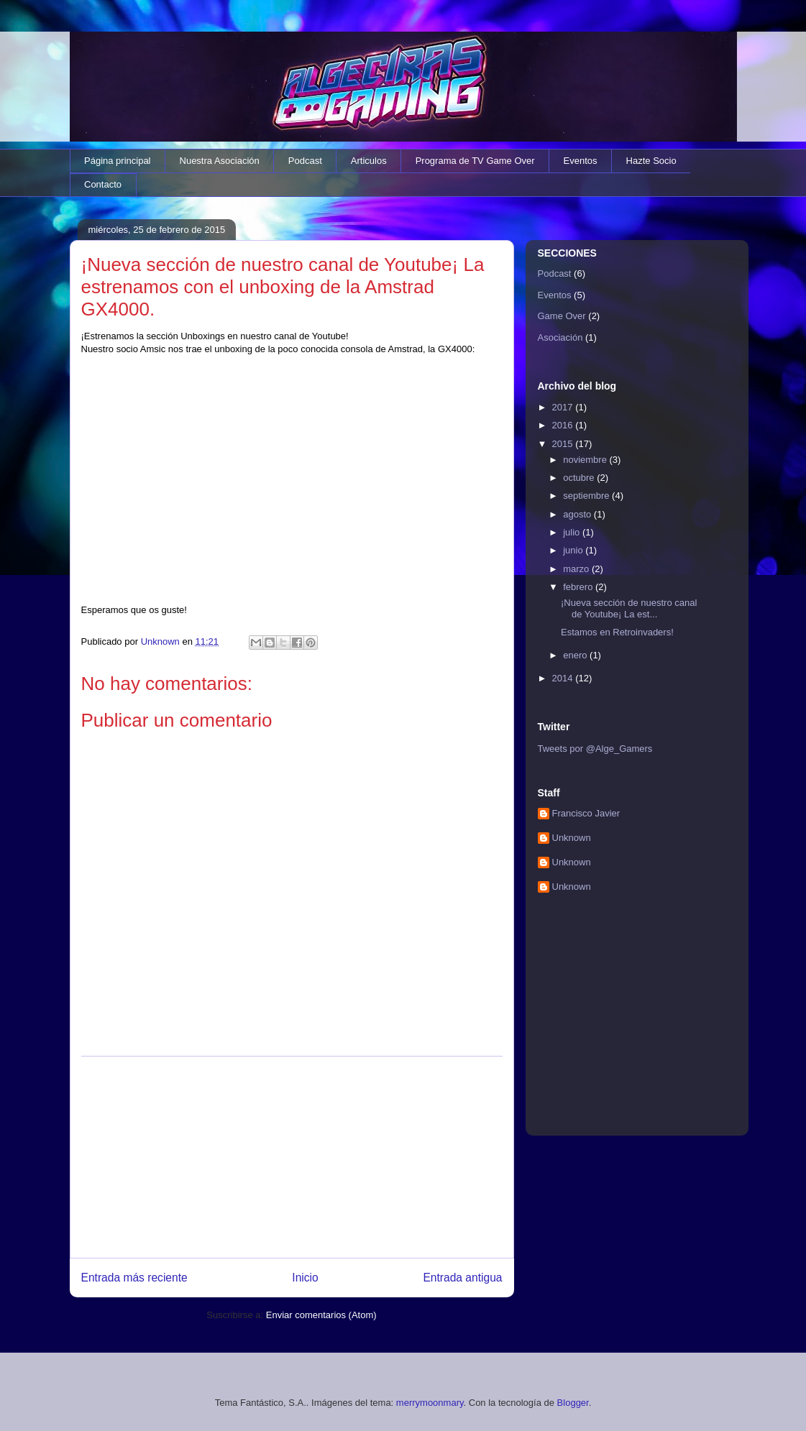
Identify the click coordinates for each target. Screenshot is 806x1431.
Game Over (562, 315)
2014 (564, 678)
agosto (578, 514)
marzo (577, 568)
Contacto (103, 184)
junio (574, 550)
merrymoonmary (430, 1402)
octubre (580, 477)
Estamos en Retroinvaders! (617, 632)
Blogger (573, 1402)
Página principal (117, 160)
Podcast (305, 160)
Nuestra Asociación (220, 160)
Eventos (580, 160)
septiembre (587, 495)
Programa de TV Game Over (475, 160)
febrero (579, 586)
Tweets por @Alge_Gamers (595, 748)
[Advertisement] (292, 1157)
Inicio (305, 1277)
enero (576, 655)
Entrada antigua (462, 1277)
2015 (564, 443)
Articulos (369, 160)
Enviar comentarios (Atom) (321, 1315)
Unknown (571, 837)
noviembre (586, 459)
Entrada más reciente (134, 1277)
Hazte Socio (651, 160)
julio (572, 532)
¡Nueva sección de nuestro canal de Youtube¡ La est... (629, 608)
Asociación (560, 337)
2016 (564, 425)
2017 (564, 407)
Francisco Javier (586, 813)
